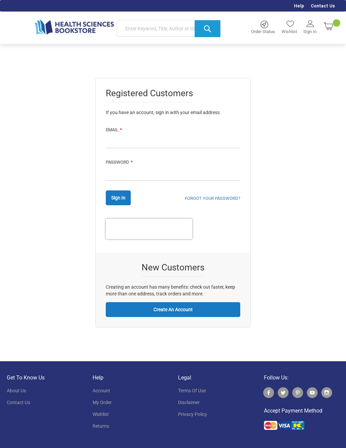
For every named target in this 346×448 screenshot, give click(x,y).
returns (101, 426)
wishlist (101, 414)
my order (102, 402)
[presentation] (149, 229)
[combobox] (168, 28)
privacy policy (192, 414)
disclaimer (189, 402)
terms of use (192, 390)
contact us (18, 402)
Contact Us (323, 5)
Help (299, 5)
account (101, 390)
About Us (16, 390)
